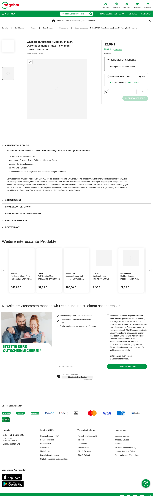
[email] (77, 385)
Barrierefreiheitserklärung (125, 466)
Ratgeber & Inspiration (112, 14)
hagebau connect (122, 454)
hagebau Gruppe (122, 458)
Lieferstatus (82, 462)
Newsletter (44, 466)
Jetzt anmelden (127, 385)
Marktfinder (45, 470)
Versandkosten (83, 466)
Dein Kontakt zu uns (11, 462)
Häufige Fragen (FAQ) (49, 454)
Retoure (80, 458)
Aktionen (146, 14)
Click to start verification (77, 395)
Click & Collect (83, 473)
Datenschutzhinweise (119, 377)
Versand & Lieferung (86, 449)
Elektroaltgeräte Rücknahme (127, 473)
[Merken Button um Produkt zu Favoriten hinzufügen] (106, 91)
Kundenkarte (118, 49)
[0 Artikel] (142, 92)
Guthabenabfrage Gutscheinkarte (54, 477)
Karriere (118, 462)
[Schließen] (149, 20)
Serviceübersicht (47, 458)
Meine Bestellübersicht (87, 454)
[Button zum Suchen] (95, 14)
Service (133, 14)
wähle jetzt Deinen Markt (86, 21)
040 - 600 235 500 (13, 453)
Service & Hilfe (47, 449)
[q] (68, 14)
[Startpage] (11, 5)
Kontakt (6, 449)
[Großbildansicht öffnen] (57, 89)
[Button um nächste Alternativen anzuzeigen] (149, 279)
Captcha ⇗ (88, 398)
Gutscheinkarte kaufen (49, 473)
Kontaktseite (45, 462)
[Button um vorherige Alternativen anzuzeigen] (4, 279)
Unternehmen (121, 449)
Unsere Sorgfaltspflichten (125, 470)
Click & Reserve (84, 470)
